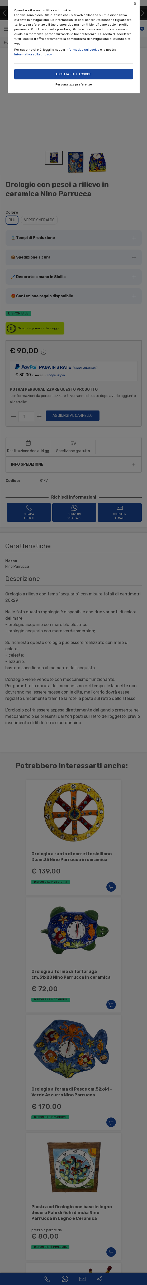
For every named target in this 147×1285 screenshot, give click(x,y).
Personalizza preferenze (73, 84)
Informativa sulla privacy (33, 54)
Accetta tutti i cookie (73, 74)
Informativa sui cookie (82, 49)
